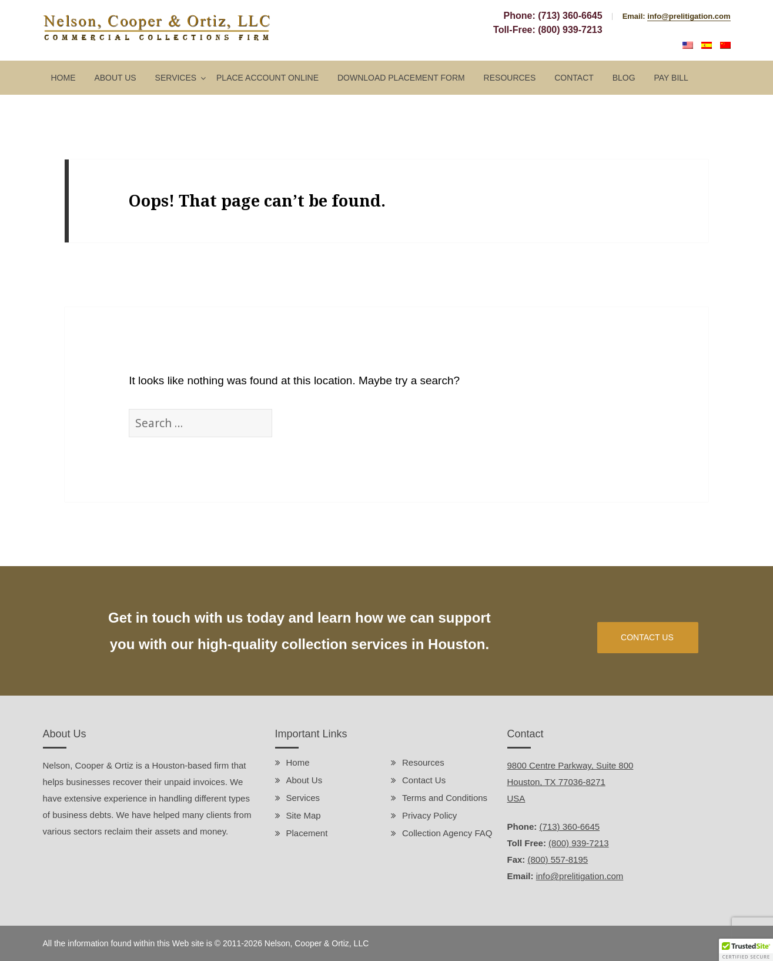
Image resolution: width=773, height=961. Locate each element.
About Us (115, 77)
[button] (746, 950)
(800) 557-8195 (558, 859)
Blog (624, 77)
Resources (510, 77)
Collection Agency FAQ (447, 833)
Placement (307, 833)
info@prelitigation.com (688, 16)
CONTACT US (647, 637)
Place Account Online (267, 77)
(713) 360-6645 (570, 16)
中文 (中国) (725, 45)
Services (176, 77)
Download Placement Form (401, 77)
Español (706, 45)
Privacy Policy (429, 815)
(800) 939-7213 (570, 30)
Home (63, 77)
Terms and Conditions (444, 798)
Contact (574, 77)
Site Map (303, 815)
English (687, 45)
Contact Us (424, 780)
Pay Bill (671, 77)
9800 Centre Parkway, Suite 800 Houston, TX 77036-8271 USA (570, 781)
